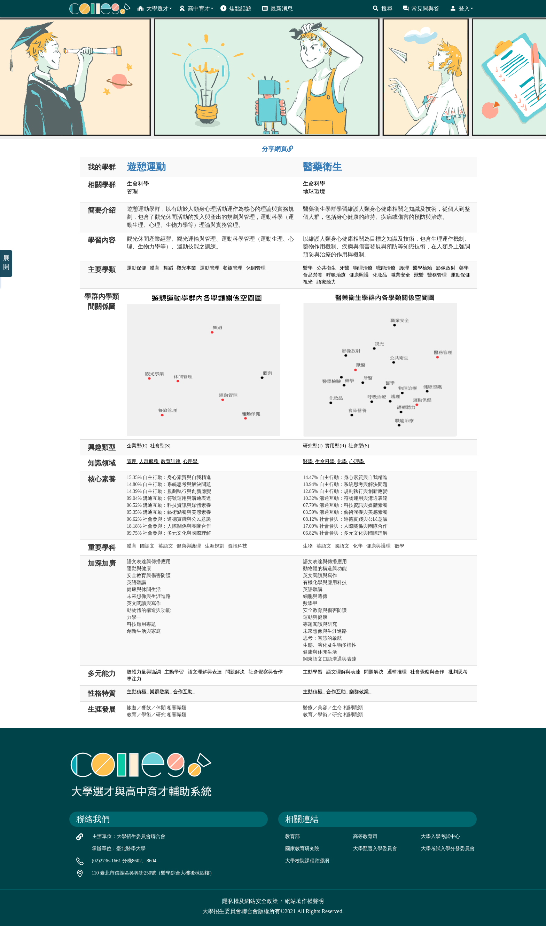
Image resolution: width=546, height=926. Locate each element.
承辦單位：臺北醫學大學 (119, 848)
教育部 (292, 836)
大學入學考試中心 (440, 836)
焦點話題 (235, 8)
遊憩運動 (146, 166)
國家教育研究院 (302, 848)
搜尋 (382, 8)
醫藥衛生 (322, 166)
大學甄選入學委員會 (375, 848)
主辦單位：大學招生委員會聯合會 (128, 836)
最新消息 (277, 8)
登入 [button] (461, 8)
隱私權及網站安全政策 (250, 901)
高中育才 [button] (196, 8)
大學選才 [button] (155, 8)
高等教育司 (365, 836)
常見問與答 (421, 8)
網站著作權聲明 (304, 901)
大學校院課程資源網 (307, 860)
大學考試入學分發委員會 (448, 848)
